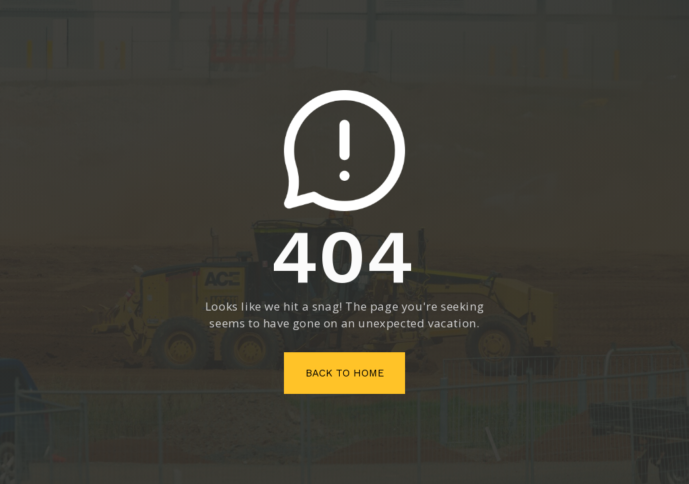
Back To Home (344, 373)
